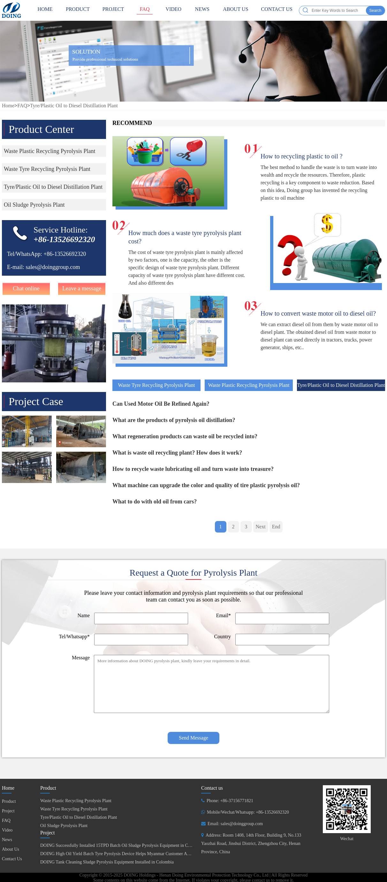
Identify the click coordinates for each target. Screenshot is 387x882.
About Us (235, 10)
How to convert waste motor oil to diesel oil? (318, 313)
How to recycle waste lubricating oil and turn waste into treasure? (193, 469)
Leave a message (81, 288)
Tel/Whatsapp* (74, 636)
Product (78, 10)
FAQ (145, 10)
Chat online (26, 288)
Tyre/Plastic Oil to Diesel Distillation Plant (74, 105)
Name (84, 615)
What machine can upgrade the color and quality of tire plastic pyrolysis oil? (206, 485)
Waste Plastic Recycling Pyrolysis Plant (249, 385)
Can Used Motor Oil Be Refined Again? (160, 404)
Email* (223, 615)
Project (113, 10)
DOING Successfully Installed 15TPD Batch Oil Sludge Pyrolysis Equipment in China (118, 845)
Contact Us (276, 10)
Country (222, 636)
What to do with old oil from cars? (154, 501)
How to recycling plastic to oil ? (302, 156)
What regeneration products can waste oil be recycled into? (184, 436)
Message (81, 657)
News (202, 10)
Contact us (212, 788)
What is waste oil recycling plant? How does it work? (177, 452)
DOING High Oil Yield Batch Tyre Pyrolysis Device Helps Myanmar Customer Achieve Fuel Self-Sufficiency (139, 853)
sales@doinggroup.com (53, 267)
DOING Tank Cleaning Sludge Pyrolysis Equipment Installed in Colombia (107, 862)
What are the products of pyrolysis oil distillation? (173, 420)
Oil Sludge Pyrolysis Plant (63, 825)
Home (8, 105)
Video (173, 10)
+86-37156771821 (236, 800)
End (276, 526)
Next (261, 526)
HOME (45, 10)
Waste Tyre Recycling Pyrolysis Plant (156, 385)
